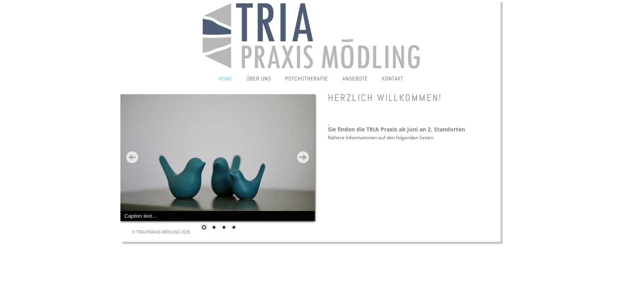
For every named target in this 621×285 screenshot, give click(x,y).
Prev (132, 157)
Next (303, 157)
